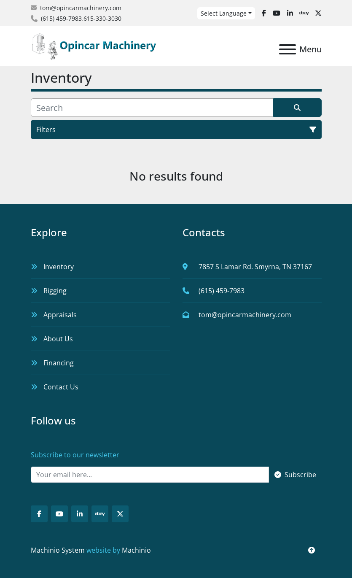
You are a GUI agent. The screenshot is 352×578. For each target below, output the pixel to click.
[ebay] (304, 13)
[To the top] (311, 550)
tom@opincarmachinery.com (80, 8)
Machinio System (58, 550)
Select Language (224, 13)
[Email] (150, 475)
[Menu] (287, 49)
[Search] (152, 107)
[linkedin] (290, 13)
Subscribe (295, 474)
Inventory (58, 266)
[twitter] (318, 13)
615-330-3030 (102, 18)
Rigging (55, 290)
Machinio (136, 550)
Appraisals (60, 314)
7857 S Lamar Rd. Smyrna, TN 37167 (255, 266)
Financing (58, 362)
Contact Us (60, 387)
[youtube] (276, 13)
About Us (58, 338)
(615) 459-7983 (61, 18)
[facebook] (264, 13)
